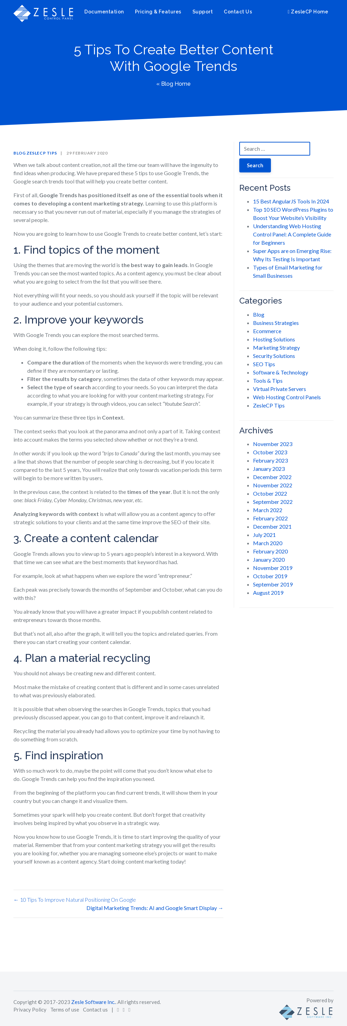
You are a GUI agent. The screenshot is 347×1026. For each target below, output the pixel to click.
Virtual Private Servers (279, 388)
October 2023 (270, 452)
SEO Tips (264, 364)
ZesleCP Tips (42, 153)
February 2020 (270, 551)
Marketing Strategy (276, 347)
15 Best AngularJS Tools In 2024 (291, 201)
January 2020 (269, 559)
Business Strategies (276, 322)
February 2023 (270, 460)
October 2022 (270, 493)
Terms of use (64, 1009)
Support (202, 11)
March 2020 (267, 543)
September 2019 (273, 584)
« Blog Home (173, 84)
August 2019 (268, 592)
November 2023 (272, 444)
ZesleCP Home (308, 11)
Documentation (104, 11)
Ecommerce (267, 331)
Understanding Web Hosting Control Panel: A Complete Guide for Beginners (292, 234)
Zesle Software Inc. (93, 1002)
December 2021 (272, 526)
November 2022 (272, 485)
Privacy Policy (29, 1009)
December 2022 (272, 477)
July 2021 (264, 534)
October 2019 (270, 576)
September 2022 (273, 501)
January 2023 (269, 468)
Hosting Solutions (274, 339)
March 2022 (267, 510)
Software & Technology (280, 372)
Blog (19, 153)
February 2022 (270, 518)
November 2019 (272, 567)
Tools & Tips (268, 380)
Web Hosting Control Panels (287, 397)
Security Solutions (274, 355)
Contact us (95, 1009)
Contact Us (238, 11)
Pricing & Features (158, 11)
